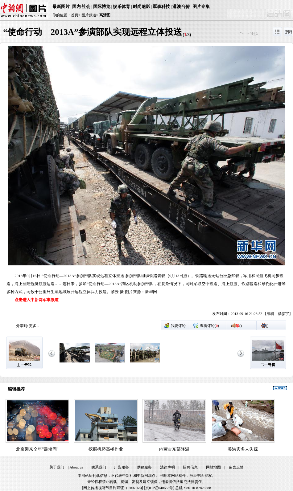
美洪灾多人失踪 (243, 449)
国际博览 (101, 6)
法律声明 (167, 467)
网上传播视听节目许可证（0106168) (112, 488)
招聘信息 (190, 467)
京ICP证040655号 (159, 488)
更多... (34, 326)
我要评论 (178, 326)
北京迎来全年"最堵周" (37, 449)
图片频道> (89, 15)
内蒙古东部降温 (174, 449)
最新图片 (61, 6)
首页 (74, 15)
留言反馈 (236, 467)
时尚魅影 (141, 6)
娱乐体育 (121, 6)
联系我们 (98, 467)
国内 (76, 6)
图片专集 (201, 6)
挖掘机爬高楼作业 (106, 449)
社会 (86, 6)
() (239, 326)
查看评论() (209, 326)
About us (76, 467)
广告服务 (121, 467)
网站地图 (213, 467)
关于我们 (56, 467)
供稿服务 (144, 467)
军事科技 (161, 6)
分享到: (22, 326)
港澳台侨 (181, 6)
